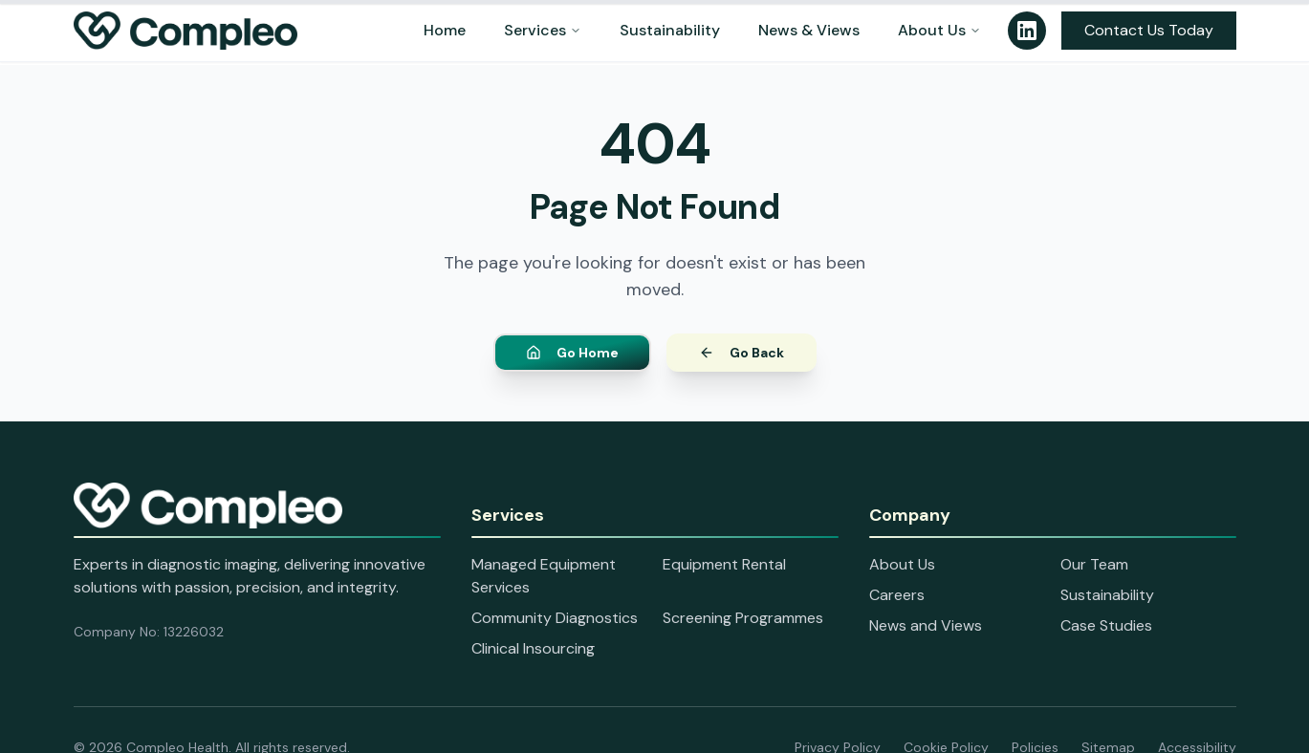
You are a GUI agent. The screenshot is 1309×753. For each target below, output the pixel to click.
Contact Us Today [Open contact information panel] (1148, 30)
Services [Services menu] (542, 30)
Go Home (572, 354)
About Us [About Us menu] (939, 30)
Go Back (741, 354)
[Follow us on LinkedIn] (1027, 30)
